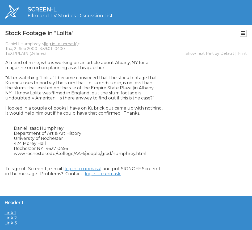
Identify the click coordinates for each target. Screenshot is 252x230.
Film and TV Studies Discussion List (70, 16)
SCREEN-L (42, 9)
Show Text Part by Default (210, 53)
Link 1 (10, 212)
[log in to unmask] (61, 43)
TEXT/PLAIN (16, 53)
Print (242, 53)
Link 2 (11, 217)
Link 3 (11, 222)
